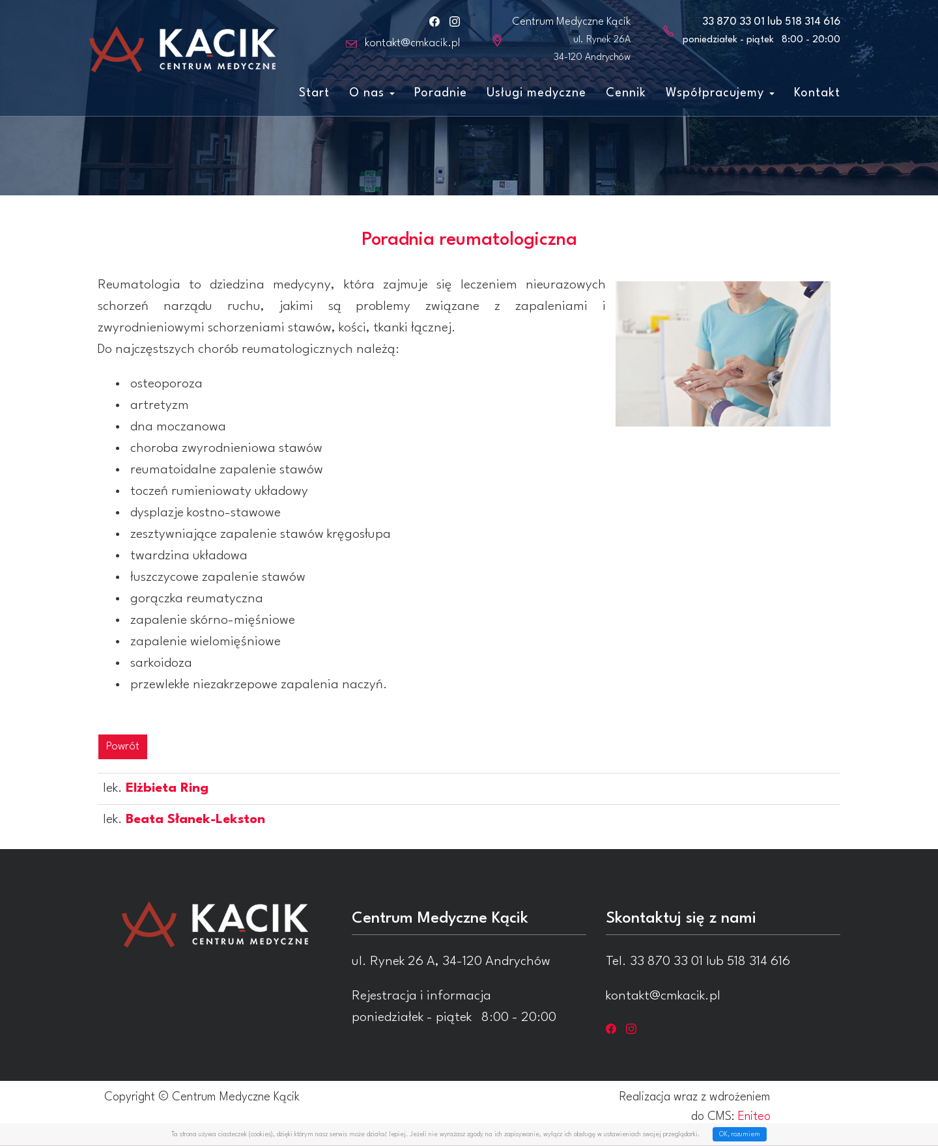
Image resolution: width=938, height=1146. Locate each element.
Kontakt (817, 93)
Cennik (626, 93)
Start (314, 93)
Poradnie (440, 93)
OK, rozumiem (739, 1134)
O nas (372, 93)
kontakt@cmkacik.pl (412, 43)
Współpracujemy (720, 93)
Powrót (122, 746)
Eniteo (754, 1117)
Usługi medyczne (536, 93)
